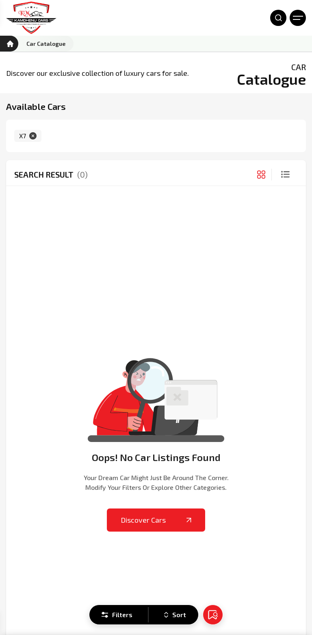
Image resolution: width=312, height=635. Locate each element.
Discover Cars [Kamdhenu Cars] (156, 519)
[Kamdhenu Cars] (31, 18)
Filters (117, 614)
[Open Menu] (298, 18)
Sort (175, 614)
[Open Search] (278, 18)
